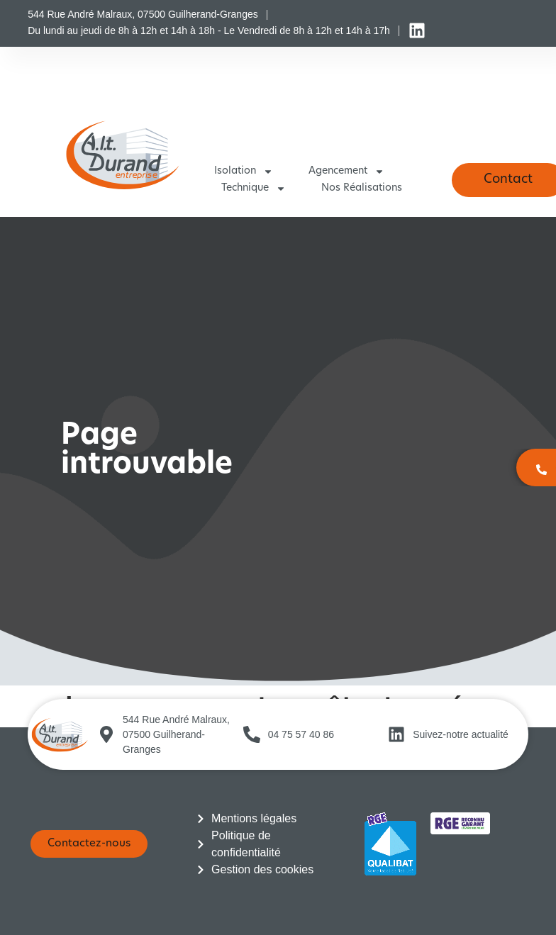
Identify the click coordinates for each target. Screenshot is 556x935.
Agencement (346, 171)
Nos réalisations (361, 188)
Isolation (243, 171)
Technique (253, 188)
